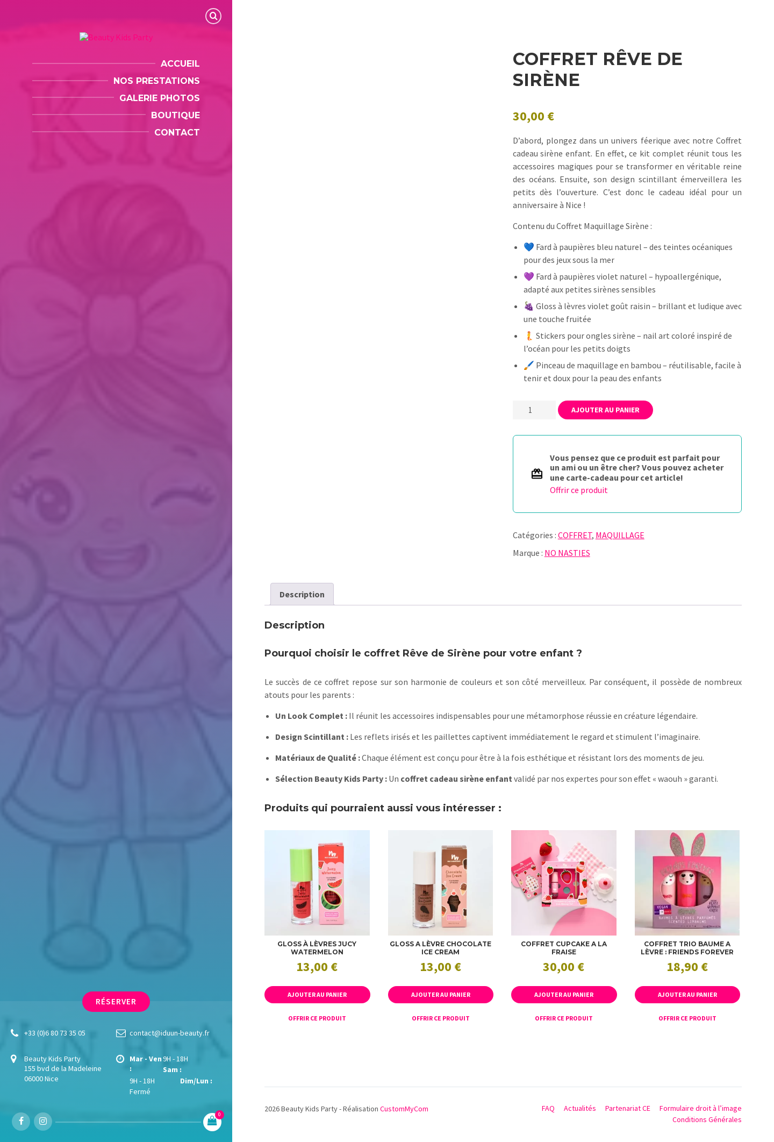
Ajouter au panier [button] (317, 994)
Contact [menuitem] (177, 132)
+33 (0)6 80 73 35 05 (54, 1033)
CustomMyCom (404, 1109)
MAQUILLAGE (620, 535)
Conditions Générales (707, 1119)
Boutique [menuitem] (175, 115)
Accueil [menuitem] (180, 64)
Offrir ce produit (579, 490)
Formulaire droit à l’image (701, 1108)
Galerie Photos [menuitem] (159, 98)
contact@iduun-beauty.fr (170, 1033)
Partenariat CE (627, 1108)
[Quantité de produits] (534, 410)
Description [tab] (302, 594)
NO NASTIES (567, 552)
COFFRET (575, 535)
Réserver (116, 1001)
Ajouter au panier (605, 410)
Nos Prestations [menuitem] (156, 81)
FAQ (548, 1108)
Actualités (580, 1108)
